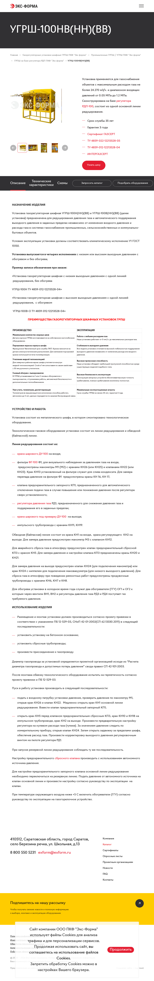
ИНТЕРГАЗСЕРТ (97, 154)
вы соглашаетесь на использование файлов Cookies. (63, 952)
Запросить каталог (92, 183)
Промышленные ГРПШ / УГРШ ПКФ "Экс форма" (116, 55)
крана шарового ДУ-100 (32, 454)
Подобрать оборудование (133, 183)
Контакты (108, 880)
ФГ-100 (33, 462)
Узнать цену (93, 165)
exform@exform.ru (54, 853)
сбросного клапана (67, 758)
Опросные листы (113, 856)
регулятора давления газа (34, 503)
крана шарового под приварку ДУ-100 (41, 516)
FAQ (105, 874)
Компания (108, 839)
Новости (108, 868)
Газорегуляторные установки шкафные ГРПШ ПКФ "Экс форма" (54, 55)
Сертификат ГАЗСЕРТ (101, 134)
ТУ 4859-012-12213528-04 (103, 147)
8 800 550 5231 (23, 853)
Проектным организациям (118, 862)
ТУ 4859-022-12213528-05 (103, 141)
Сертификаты (110, 850)
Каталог (107, 844)
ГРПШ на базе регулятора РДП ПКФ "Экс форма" (39, 61)
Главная (14, 55)
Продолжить (121, 950)
